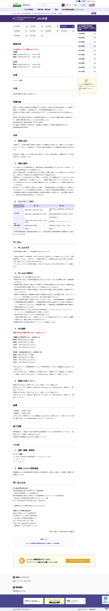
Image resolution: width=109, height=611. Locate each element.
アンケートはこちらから (78, 561)
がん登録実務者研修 (25, 13)
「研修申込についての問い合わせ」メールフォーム (28, 505)
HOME (14, 13)
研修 (18, 13)
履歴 (71, 531)
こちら (28, 344)
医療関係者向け (26, 5)
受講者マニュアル (63, 366)
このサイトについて (91, 1)
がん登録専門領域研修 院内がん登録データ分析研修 (44, 13)
